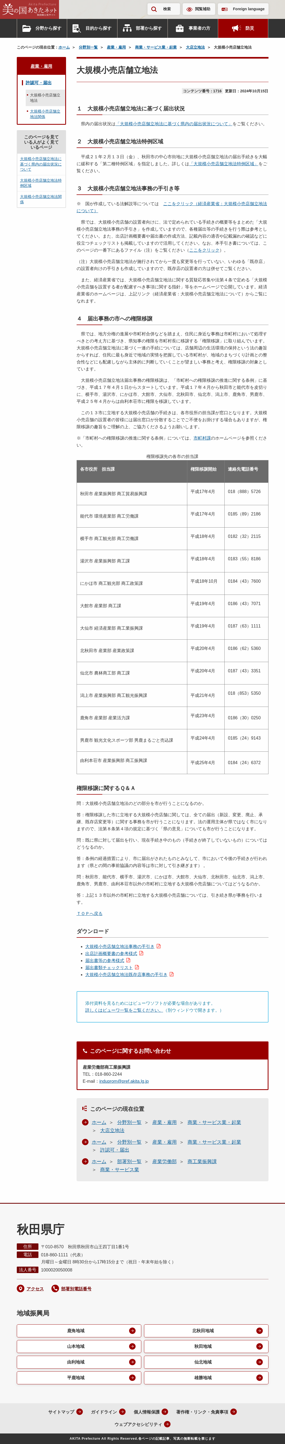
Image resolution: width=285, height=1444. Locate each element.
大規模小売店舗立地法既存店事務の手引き (126, 974)
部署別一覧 (129, 1161)
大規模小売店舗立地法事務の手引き (120, 946)
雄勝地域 (203, 1377)
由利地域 (75, 1362)
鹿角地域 (75, 1330)
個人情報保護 (147, 1412)
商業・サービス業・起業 (156, 47)
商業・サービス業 (119, 1169)
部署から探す (149, 28)
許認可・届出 (114, 1150)
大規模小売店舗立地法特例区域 (41, 183)
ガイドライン (104, 1412)
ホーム (64, 47)
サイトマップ (61, 1412)
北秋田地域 (203, 1330)
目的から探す (99, 28)
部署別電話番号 (76, 1289)
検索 (167, 9)
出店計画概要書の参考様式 (111, 953)
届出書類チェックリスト (109, 967)
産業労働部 (164, 1161)
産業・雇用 (116, 47)
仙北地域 (203, 1362)
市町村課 (202, 438)
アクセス (35, 1289)
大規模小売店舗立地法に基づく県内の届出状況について (41, 164)
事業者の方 (199, 28)
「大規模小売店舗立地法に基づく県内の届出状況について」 (174, 124)
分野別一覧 (88, 47)
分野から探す (48, 28)
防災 (249, 28)
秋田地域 (203, 1346)
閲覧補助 (202, 9)
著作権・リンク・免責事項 (202, 1412)
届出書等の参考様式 (104, 960)
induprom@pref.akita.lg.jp (124, 1081)
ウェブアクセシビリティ (138, 1424)
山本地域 (75, 1346)
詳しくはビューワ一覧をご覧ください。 (124, 1010)
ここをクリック (204, 250)
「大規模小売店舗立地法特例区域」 (223, 163)
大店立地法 (195, 47)
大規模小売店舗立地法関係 (45, 114)
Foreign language (249, 9)
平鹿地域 (75, 1377)
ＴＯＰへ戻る (90, 913)
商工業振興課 (202, 1161)
